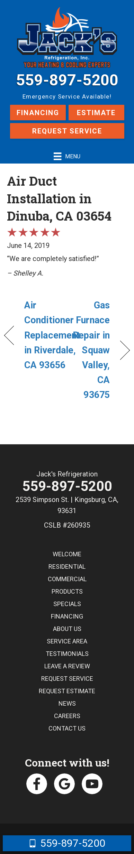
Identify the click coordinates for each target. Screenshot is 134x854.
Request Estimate (67, 691)
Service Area (67, 641)
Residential (67, 566)
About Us (67, 628)
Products (67, 591)
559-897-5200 (67, 80)
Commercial (67, 579)
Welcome (67, 554)
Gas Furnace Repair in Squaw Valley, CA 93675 (90, 350)
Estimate (96, 113)
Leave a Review (67, 666)
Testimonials (67, 653)
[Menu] (66, 156)
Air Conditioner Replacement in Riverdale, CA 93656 (52, 335)
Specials (67, 603)
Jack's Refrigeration (67, 474)
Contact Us (67, 728)
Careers (67, 716)
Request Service (67, 131)
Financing (38, 113)
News (67, 703)
